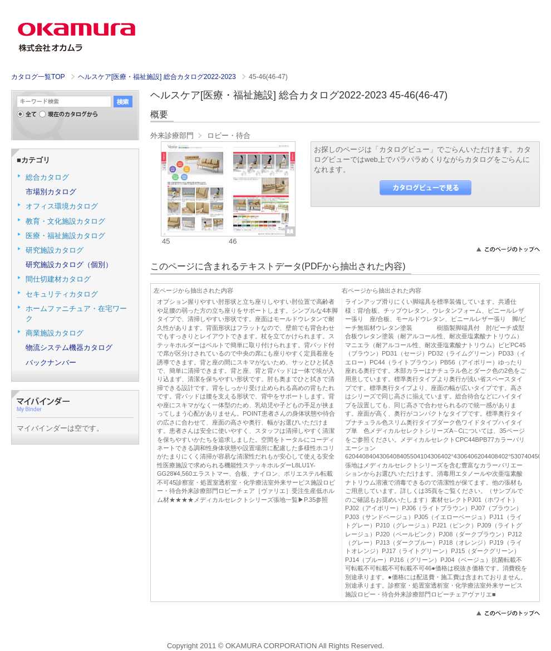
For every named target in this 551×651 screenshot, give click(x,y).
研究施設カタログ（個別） (69, 264)
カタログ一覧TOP (38, 77)
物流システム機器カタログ (69, 347)
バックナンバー (51, 362)
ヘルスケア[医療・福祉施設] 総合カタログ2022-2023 (158, 77)
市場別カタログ (51, 192)
